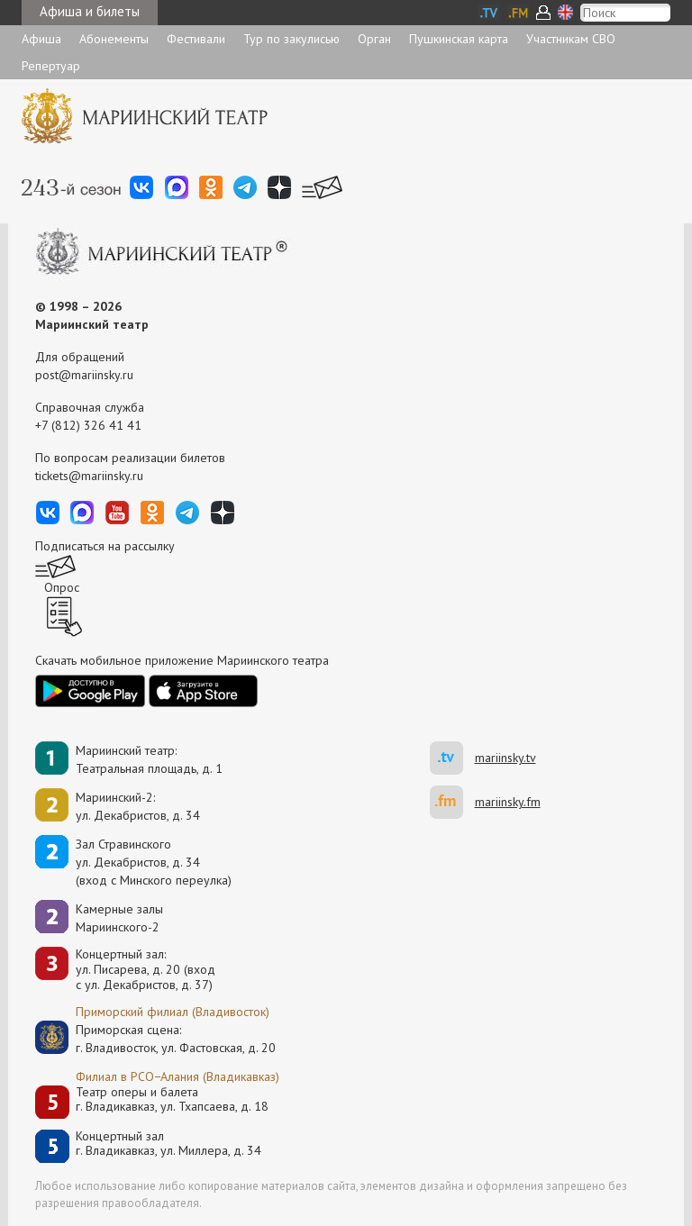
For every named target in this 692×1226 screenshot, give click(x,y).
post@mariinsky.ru (84, 375)
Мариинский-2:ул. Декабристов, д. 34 (138, 806)
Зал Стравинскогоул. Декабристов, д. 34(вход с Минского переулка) (154, 862)
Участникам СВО (570, 39)
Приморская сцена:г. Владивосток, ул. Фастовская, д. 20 (157, 1039)
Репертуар (51, 66)
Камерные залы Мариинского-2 (119, 918)
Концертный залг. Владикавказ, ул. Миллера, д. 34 (168, 1144)
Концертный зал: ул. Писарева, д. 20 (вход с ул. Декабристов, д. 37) (145, 969)
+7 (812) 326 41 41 (88, 425)
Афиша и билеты (90, 11)
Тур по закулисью (291, 39)
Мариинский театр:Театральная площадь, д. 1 (149, 759)
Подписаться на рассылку (105, 546)
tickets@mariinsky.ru (89, 476)
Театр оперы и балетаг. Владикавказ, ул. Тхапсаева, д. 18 (172, 1099)
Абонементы (114, 39)
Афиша (41, 39)
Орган (374, 39)
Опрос (61, 587)
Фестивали (196, 39)
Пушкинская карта (458, 39)
